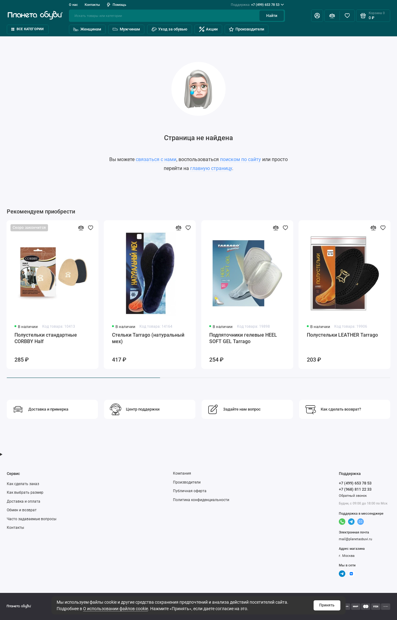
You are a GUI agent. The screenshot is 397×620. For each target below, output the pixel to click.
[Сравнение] (332, 16)
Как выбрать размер (25, 492)
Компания (182, 473)
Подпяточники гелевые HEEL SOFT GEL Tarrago (243, 338)
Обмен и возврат (22, 510)
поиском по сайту (240, 159)
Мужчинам (126, 29)
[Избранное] (347, 16)
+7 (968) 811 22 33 (355, 489)
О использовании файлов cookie (115, 608)
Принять (327, 605)
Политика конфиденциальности (201, 500)
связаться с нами (156, 159)
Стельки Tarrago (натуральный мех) (148, 338)
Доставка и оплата (23, 501)
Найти (271, 16)
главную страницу (211, 168)
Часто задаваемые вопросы (31, 519)
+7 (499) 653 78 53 (257, 4)
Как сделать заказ (23, 484)
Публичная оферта (190, 491)
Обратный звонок (353, 495)
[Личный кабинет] (317, 16)
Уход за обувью (169, 29)
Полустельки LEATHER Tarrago (342, 335)
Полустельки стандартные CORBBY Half (45, 338)
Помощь (116, 4)
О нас (73, 4)
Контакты (92, 4)
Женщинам (87, 29)
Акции (208, 29)
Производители (246, 29)
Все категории (27, 29)
